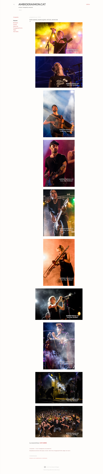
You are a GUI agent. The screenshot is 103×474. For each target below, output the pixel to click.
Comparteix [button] (16, 17)
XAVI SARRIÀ (43, 443)
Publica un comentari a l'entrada (38, 458)
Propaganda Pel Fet (17, 28)
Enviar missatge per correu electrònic (43, 448)
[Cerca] (88, 4)
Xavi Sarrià (15, 31)
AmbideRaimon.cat (32, 4)
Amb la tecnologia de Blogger (51, 467)
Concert (15, 24)
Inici (20, 10)
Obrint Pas (15, 26)
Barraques (15, 22)
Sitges (14, 29)
